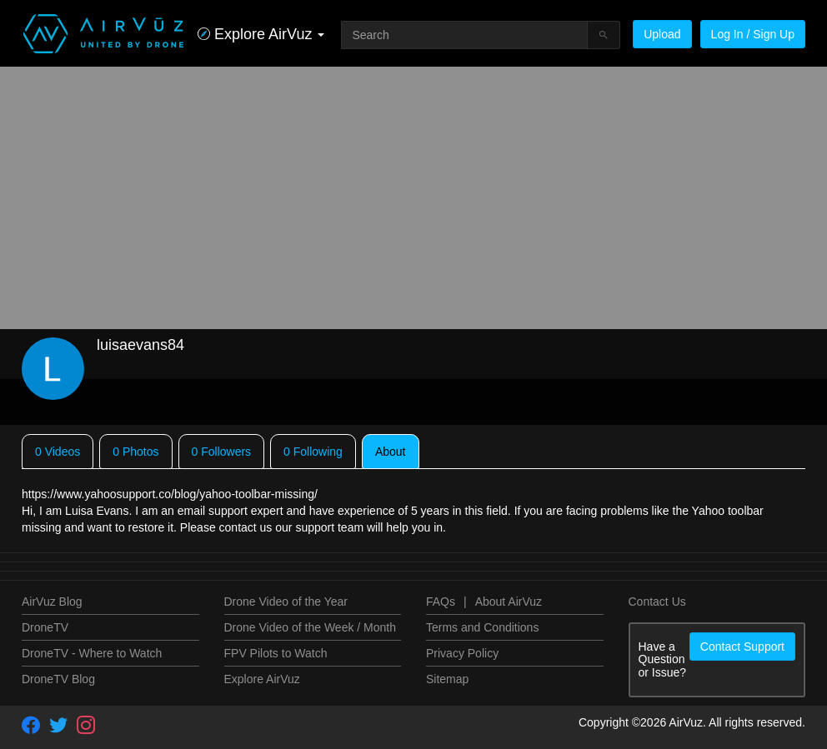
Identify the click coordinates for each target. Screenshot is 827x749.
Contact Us (657, 601)
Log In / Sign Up (752, 34)
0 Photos (135, 451)
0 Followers (222, 451)
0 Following (313, 451)
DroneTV (45, 627)
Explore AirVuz (262, 679)
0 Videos (57, 451)
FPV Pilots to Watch (276, 653)
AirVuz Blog (52, 601)
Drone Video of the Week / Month (310, 627)
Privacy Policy (462, 653)
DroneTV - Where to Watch (92, 653)
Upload (662, 34)
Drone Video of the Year (286, 601)
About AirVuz (508, 601)
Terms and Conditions (482, 627)
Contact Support (742, 646)
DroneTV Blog (58, 679)
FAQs (440, 601)
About (390, 451)
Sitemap (447, 679)
